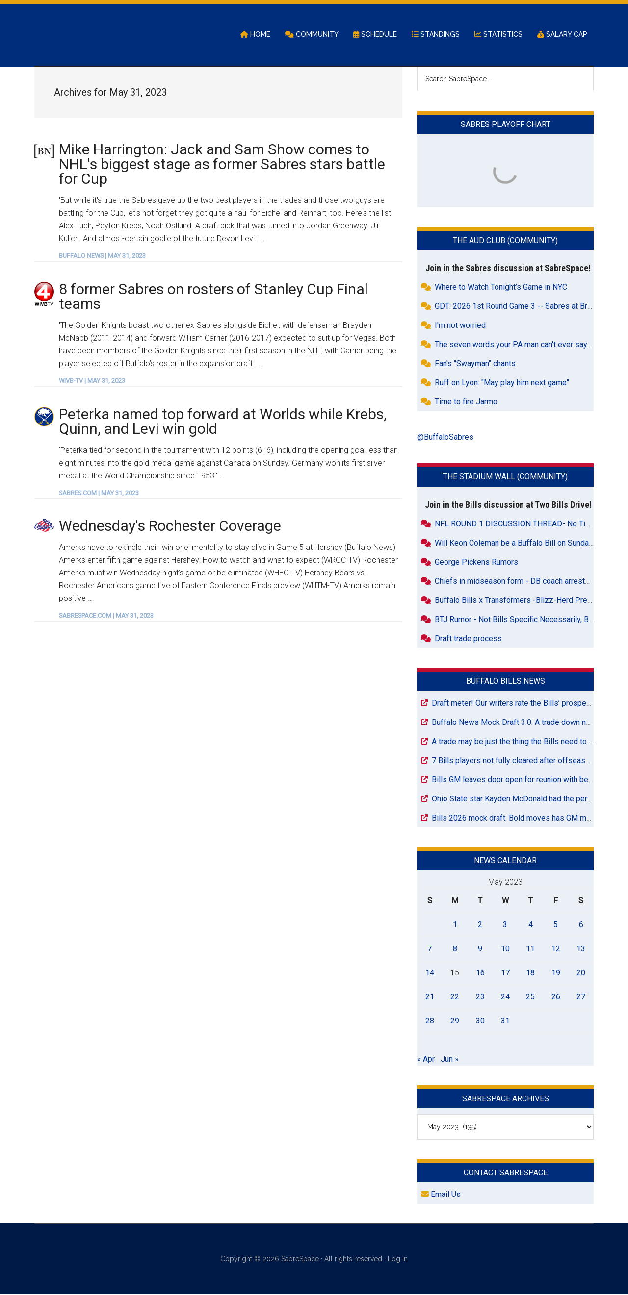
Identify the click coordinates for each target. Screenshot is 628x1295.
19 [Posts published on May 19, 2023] (555, 973)
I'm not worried (460, 326)
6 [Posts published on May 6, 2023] (581, 925)
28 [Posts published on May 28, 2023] (429, 1021)
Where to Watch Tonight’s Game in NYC (501, 288)
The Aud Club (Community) (505, 241)
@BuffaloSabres (445, 438)
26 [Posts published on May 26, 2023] (555, 997)
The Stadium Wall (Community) (505, 477)
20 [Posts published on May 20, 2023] (580, 973)
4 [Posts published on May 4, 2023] (530, 925)
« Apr (426, 1059)
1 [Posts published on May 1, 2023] (455, 925)
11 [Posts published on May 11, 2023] (530, 949)
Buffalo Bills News (505, 681)
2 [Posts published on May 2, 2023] (480, 925)
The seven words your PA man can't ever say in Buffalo (528, 345)
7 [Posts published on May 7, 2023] (429, 949)
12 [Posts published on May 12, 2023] (555, 949)
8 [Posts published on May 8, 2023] (455, 949)
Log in (398, 1260)
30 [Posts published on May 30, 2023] (480, 1021)
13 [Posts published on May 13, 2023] (580, 949)
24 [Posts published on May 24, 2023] (505, 997)
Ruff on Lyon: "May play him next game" (502, 383)
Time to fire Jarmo (466, 402)
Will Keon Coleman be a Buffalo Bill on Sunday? (516, 543)
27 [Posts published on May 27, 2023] (580, 997)
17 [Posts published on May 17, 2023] (505, 973)
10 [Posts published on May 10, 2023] (505, 949)
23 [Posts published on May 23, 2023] (480, 997)
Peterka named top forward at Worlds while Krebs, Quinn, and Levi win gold (223, 422)
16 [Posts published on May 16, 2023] (480, 973)
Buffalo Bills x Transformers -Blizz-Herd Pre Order (521, 600)
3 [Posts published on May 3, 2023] (505, 925)
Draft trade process (468, 639)
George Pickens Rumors (476, 562)
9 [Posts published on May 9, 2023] (480, 949)
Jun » (450, 1059)
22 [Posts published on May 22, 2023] (454, 997)
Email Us (441, 1195)
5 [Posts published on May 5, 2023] (555, 925)
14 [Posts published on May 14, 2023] (429, 973)
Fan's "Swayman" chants (475, 364)
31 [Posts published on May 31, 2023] (505, 1021)
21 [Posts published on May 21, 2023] (429, 997)
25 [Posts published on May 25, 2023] (530, 997)
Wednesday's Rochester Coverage (170, 526)
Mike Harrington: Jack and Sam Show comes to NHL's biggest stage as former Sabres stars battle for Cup (222, 164)
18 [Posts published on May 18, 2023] (530, 973)
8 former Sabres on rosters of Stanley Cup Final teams (213, 297)
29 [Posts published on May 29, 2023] (454, 1021)
